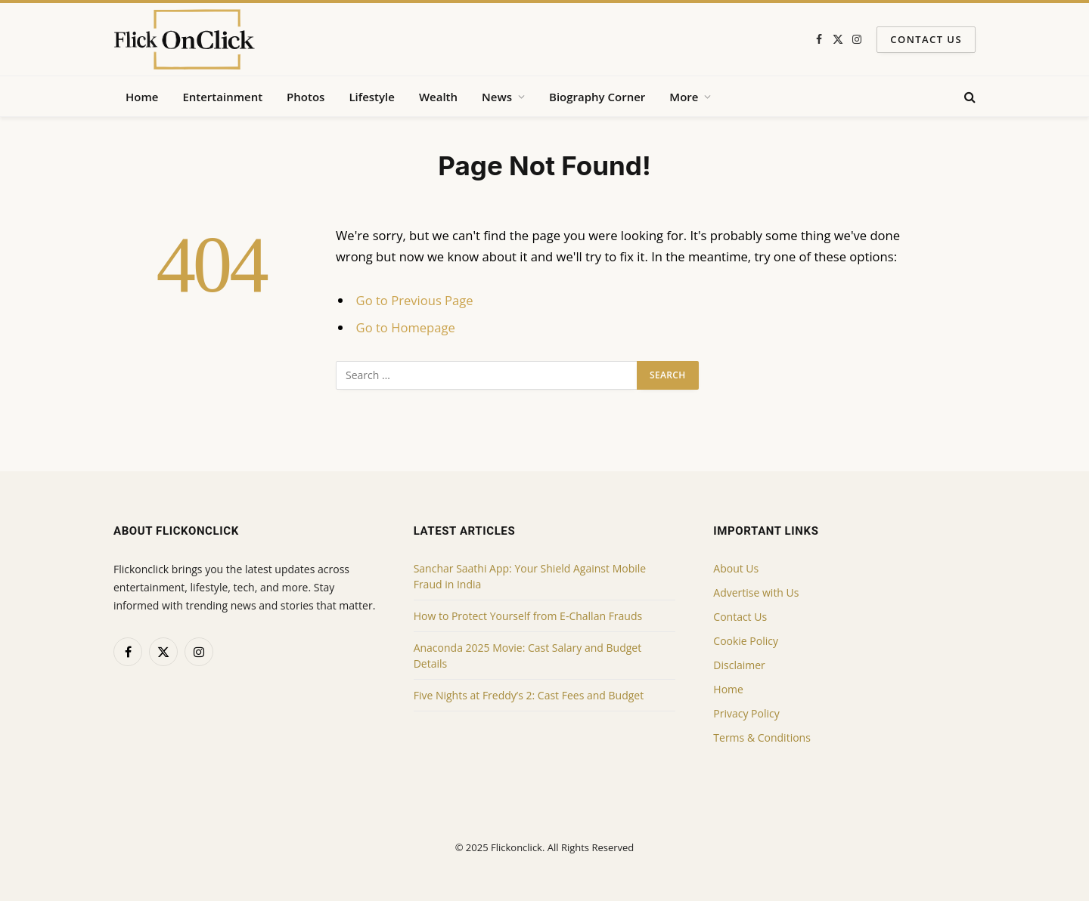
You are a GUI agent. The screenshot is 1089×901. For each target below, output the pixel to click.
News (497, 96)
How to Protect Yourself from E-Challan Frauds (528, 616)
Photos (305, 96)
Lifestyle (372, 96)
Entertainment (222, 96)
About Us (736, 568)
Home (142, 96)
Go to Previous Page (414, 300)
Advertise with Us (756, 592)
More (683, 96)
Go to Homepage (405, 327)
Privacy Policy (746, 713)
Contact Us (926, 39)
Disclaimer (739, 665)
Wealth (438, 96)
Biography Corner (597, 96)
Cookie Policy (745, 641)
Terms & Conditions (762, 737)
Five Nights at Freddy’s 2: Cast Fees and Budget (529, 695)
